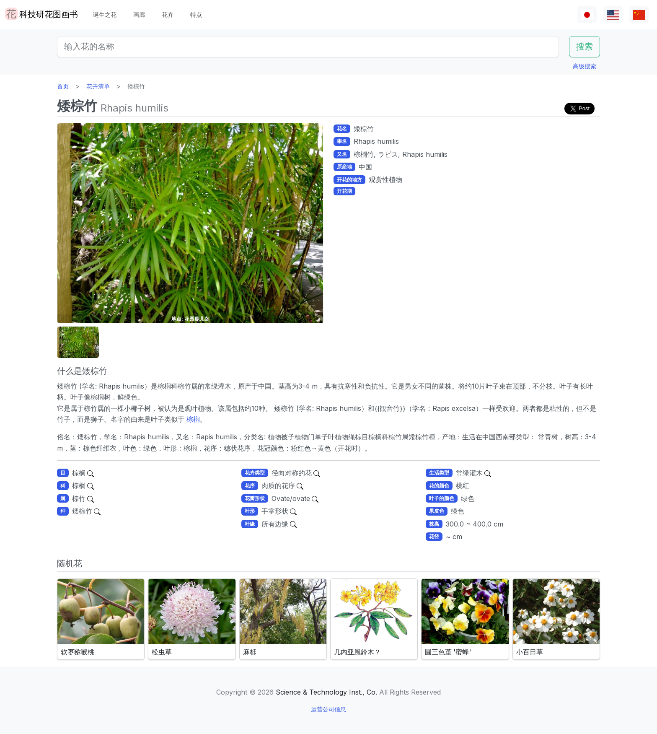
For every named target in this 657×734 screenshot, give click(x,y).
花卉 (167, 14)
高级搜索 (584, 66)
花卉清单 (98, 86)
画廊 (139, 14)
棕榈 (192, 419)
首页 (63, 86)
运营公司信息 (328, 709)
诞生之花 (104, 14)
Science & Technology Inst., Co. (326, 692)
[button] (78, 342)
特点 (196, 14)
